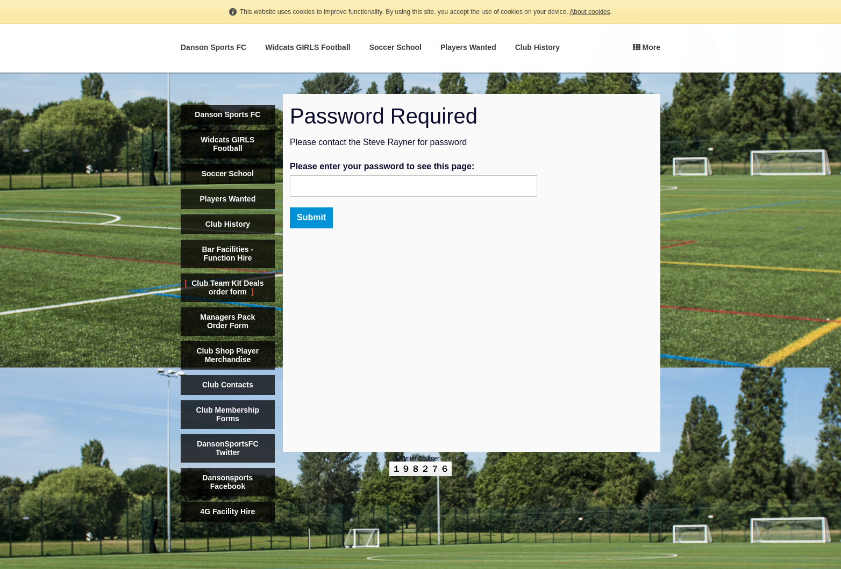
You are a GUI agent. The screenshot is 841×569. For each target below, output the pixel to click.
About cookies (589, 12)
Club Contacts (227, 384)
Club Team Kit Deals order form (227, 287)
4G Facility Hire (227, 511)
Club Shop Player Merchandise (227, 355)
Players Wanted (468, 47)
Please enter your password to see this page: (382, 166)
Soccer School (395, 47)
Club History (537, 47)
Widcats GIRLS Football (308, 47)
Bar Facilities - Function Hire (227, 253)
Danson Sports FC (213, 47)
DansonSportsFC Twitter (227, 448)
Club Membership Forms (227, 414)
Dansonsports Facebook (227, 482)
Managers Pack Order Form (227, 321)
